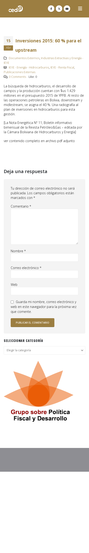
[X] (59, 8)
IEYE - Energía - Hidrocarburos (29, 67)
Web (14, 284)
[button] (80, 9)
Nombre (18, 251)
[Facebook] (51, 8)
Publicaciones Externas (19, 72)
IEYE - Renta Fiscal (62, 67)
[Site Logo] (15, 8)
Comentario (21, 206)
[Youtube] (67, 8)
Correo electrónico (26, 268)
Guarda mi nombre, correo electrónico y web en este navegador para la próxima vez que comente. (43, 307)
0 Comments (17, 77)
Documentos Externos (24, 58)
